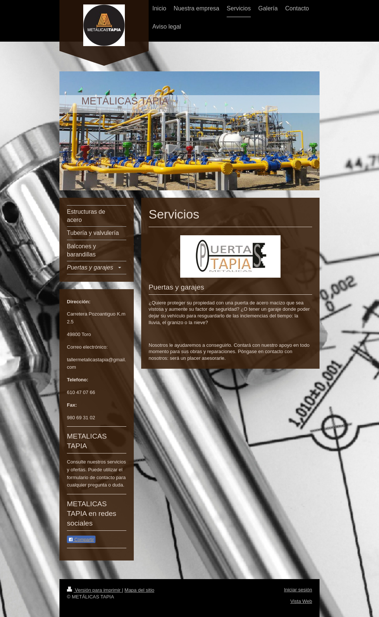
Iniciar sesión (298, 589)
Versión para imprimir (94, 590)
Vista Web (301, 601)
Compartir (81, 539)
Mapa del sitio (139, 590)
